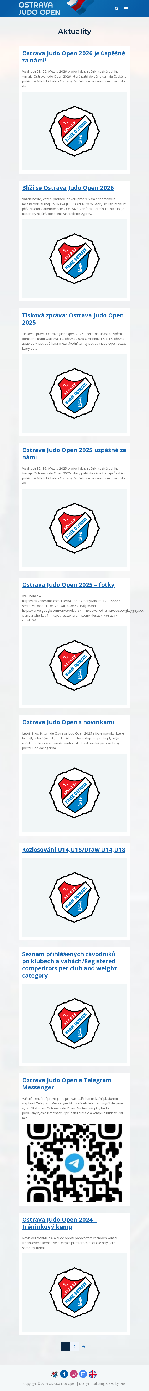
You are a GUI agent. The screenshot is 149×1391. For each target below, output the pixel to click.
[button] (116, 9)
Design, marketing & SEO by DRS (102, 1383)
